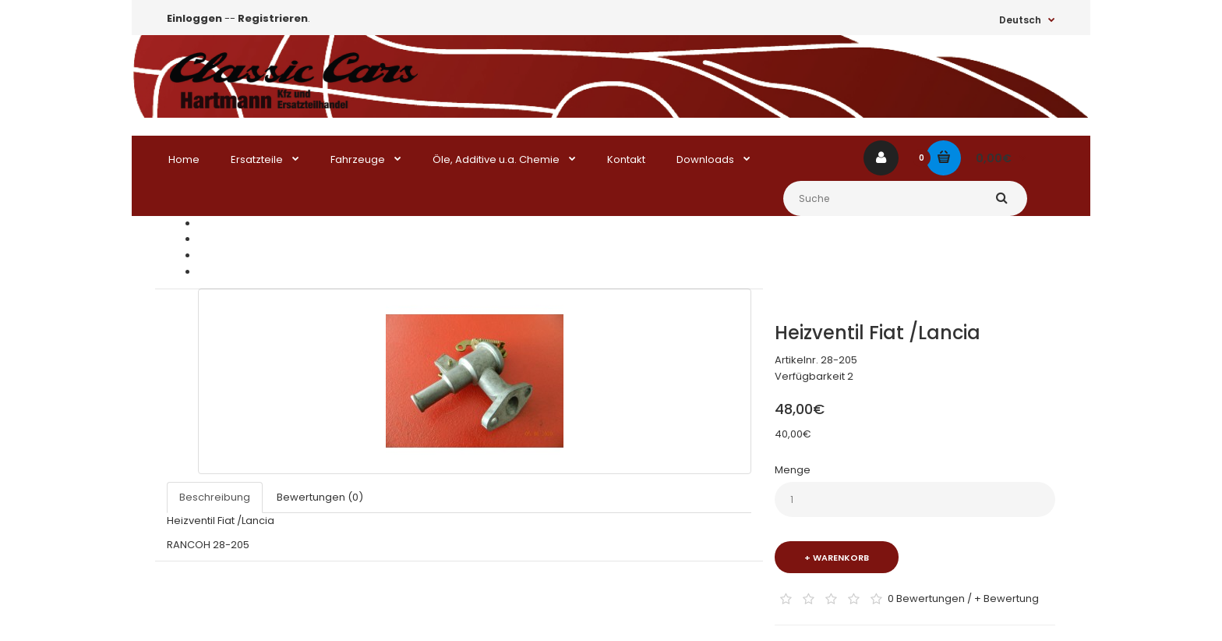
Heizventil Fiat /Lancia (252, 271)
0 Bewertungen (926, 597)
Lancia (214, 255)
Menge (793, 469)
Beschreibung (214, 497)
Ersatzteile (224, 239)
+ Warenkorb (836, 557)
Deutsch (1020, 20)
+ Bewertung (1006, 597)
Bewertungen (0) (320, 497)
